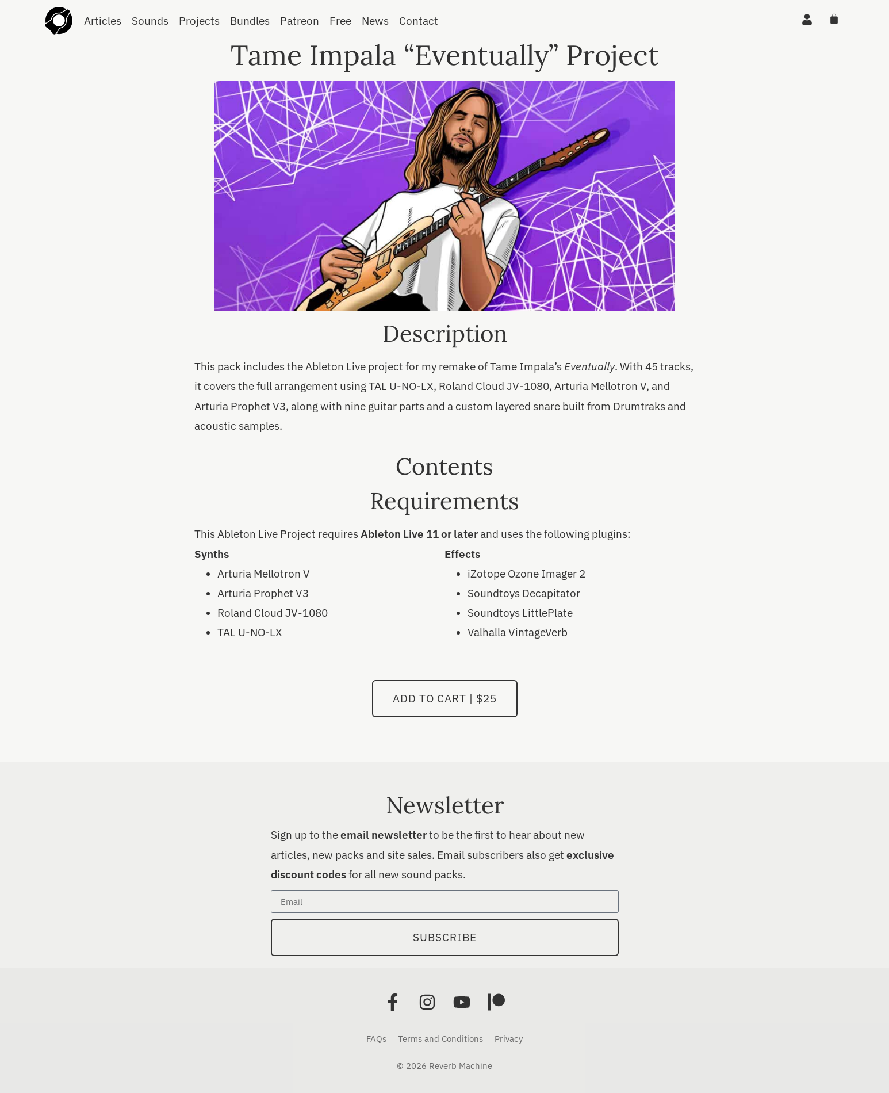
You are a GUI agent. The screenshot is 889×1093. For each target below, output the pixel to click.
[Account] (807, 19)
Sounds (150, 21)
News (375, 21)
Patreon (299, 21)
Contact (418, 21)
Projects (199, 21)
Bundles (250, 21)
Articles (102, 21)
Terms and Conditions (440, 1038)
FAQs (376, 1038)
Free (340, 21)
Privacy (509, 1038)
